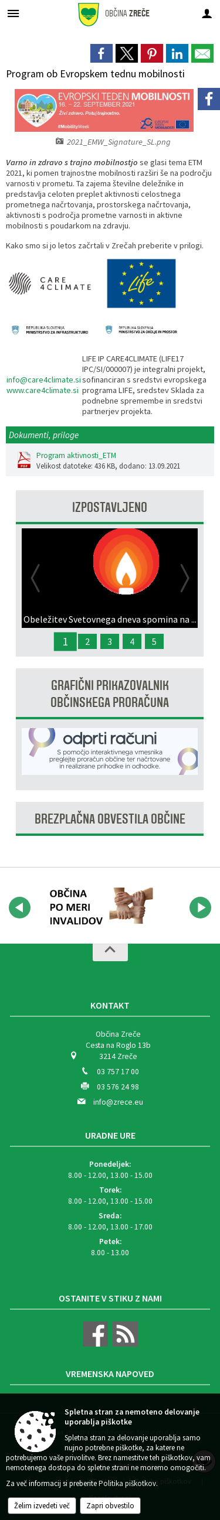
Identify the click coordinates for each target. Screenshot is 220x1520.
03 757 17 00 (118, 1072)
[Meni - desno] (207, 13)
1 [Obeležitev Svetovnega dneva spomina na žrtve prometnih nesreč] (65, 641)
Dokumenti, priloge (44, 434)
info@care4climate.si (43, 379)
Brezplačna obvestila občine (110, 819)
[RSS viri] (124, 1344)
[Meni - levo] (13, 13)
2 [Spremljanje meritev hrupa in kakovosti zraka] (87, 641)
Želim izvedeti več (42, 1506)
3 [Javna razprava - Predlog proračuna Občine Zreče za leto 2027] (109, 641)
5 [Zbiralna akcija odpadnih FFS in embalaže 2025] (154, 641)
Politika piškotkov (127, 1483)
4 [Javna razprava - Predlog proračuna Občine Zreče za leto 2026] (132, 641)
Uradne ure (110, 1135)
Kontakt (110, 1005)
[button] (20, 907)
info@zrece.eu (118, 1102)
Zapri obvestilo (110, 1506)
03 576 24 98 (118, 1087)
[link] (101, 53)
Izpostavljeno (109, 507)
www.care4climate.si (42, 390)
